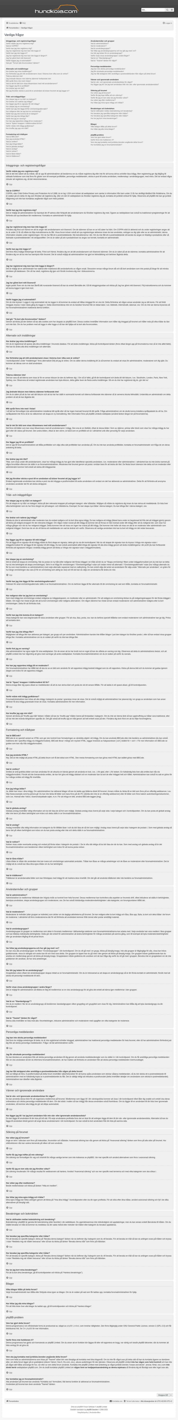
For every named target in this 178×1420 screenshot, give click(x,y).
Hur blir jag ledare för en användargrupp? (106, 53)
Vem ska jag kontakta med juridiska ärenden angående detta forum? (117, 142)
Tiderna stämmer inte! (14, 76)
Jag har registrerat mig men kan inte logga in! (23, 51)
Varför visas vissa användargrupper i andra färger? (110, 56)
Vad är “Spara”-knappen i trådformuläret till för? (24, 123)
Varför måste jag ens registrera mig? (20, 43)
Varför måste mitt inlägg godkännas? (20, 126)
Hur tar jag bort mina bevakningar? (104, 118)
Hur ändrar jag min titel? (15, 88)
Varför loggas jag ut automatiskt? (18, 61)
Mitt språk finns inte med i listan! (18, 81)
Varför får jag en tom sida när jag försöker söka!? (109, 98)
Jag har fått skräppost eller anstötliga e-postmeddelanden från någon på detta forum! (123, 74)
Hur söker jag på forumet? (101, 93)
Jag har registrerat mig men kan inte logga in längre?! (26, 56)
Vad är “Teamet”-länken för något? (104, 61)
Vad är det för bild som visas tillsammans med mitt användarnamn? (31, 83)
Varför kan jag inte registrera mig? (19, 48)
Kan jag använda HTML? (15, 139)
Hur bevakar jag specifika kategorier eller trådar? (109, 113)
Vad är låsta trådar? (13, 154)
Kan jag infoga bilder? (14, 144)
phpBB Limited (73, 1326)
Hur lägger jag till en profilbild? (17, 86)
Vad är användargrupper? (100, 48)
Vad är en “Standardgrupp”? (101, 58)
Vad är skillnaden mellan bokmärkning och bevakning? (111, 111)
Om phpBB (27, 1328)
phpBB (79, 1407)
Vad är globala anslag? (15, 146)
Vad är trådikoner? (13, 156)
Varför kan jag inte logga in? (16, 53)
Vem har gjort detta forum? (101, 137)
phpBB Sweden (92, 1410)
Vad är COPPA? (12, 46)
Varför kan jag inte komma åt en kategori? (22, 114)
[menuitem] (22, 23)
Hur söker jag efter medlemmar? (103, 100)
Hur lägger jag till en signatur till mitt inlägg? (23, 104)
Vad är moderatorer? (99, 46)
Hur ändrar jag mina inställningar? (19, 71)
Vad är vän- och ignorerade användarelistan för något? (112, 82)
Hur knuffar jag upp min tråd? (17, 128)
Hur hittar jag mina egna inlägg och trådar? (107, 103)
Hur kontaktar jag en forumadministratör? (106, 145)
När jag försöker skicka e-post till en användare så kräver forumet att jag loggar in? (37, 91)
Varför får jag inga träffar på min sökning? (106, 95)
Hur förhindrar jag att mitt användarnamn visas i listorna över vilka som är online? (37, 74)
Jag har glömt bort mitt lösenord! (18, 58)
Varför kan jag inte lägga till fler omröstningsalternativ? (27, 109)
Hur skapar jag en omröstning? (18, 106)
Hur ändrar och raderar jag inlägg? (19, 101)
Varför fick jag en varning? (16, 119)
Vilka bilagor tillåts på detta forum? (104, 126)
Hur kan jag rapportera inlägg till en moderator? (24, 121)
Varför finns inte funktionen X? (102, 140)
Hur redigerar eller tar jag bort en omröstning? (23, 111)
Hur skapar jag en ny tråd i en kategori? (21, 99)
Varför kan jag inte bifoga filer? (17, 116)
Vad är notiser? (12, 151)
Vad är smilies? (12, 142)
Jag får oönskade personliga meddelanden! (107, 71)
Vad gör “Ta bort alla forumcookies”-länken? (23, 63)
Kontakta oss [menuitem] (115, 1401)
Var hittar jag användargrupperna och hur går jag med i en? (113, 51)
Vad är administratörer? (100, 43)
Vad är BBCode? (12, 137)
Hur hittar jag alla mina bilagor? (103, 129)
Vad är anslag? (11, 149)
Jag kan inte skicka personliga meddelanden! (108, 69)
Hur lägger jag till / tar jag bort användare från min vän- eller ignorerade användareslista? (125, 84)
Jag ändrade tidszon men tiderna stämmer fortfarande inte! (28, 79)
